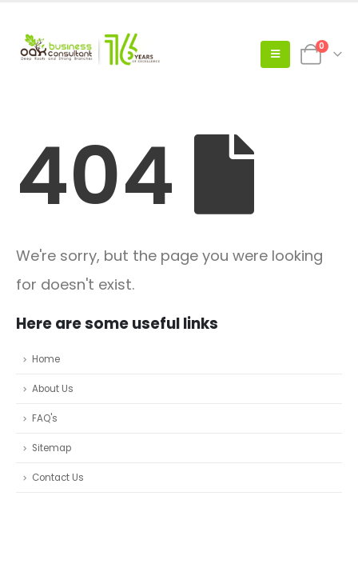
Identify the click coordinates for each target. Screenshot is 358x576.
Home (46, 359)
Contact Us (58, 477)
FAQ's (45, 418)
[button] (275, 54)
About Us (53, 388)
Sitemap (51, 448)
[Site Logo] (88, 54)
